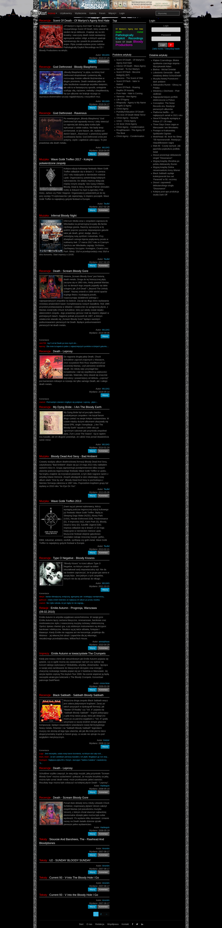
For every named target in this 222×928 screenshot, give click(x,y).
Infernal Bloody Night (63, 215)
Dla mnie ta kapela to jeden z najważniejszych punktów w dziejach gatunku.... (78, 346)
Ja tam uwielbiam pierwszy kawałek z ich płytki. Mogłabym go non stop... (79, 757)
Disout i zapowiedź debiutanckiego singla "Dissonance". (163, 185)
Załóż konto (157, 48)
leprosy (42, 346)
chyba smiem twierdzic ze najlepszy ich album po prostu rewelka (74, 600)
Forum (102, 13)
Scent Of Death (124, 42)
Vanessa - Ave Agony (126, 96)
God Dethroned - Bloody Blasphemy (75, 66)
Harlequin (43, 760)
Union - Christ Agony (126, 121)
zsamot (42, 402)
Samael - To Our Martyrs (128, 69)
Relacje (43, 608)
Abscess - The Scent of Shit (129, 78)
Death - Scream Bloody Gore (70, 271)
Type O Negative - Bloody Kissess (74, 558)
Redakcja (99, 924)
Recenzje (45, 20)
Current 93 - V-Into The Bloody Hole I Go (74, 877)
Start (81, 924)
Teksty (43, 839)
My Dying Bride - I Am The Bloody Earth (77, 407)
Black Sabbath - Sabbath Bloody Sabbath (78, 695)
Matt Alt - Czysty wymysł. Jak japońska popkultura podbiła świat (166, 149)
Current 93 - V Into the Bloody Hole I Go (73, 894)
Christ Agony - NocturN (127, 118)
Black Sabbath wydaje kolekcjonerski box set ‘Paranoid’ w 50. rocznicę (165, 176)
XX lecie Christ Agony (126, 124)
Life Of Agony (122, 99)
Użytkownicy (66, 13)
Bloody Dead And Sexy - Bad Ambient (74, 456)
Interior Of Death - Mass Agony (131, 66)
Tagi (115, 20)
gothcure (42, 600)
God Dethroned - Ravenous (70, 113)
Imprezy (44, 653)
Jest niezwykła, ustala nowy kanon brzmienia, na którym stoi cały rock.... (74, 754)
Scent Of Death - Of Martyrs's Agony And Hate (81, 20)
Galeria (92, 13)
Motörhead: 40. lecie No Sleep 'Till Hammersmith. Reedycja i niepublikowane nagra (167, 139)
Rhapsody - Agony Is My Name (131, 102)
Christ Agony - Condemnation (130, 127)
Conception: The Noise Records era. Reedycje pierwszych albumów (164, 106)
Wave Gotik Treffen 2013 (66, 501)
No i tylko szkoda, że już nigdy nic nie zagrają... (66, 603)
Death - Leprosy (63, 351)
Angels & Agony (123, 105)
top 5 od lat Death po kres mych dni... (62, 343)
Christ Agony (122, 108)
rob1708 (42, 343)
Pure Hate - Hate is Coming (129, 93)
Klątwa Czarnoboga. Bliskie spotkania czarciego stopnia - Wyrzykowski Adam (167, 63)
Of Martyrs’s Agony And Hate (129, 29)
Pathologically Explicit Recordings (129, 36)
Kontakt (125, 924)
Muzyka (44, 159)
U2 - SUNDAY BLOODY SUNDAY (70, 860)
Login (122, 13)
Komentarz (103, 61)
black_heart (44, 757)
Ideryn (41, 597)
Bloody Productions (129, 43)
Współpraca (112, 924)
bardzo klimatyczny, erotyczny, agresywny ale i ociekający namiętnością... (75, 597)
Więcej (112, 13)
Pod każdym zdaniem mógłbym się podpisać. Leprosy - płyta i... (72, 402)
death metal (129, 32)
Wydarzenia (80, 13)
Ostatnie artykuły (158, 55)
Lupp (41, 754)
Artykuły (52, 13)
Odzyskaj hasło (172, 48)
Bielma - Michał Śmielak (164, 69)
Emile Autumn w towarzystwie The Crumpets (78, 653)
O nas (89, 924)
